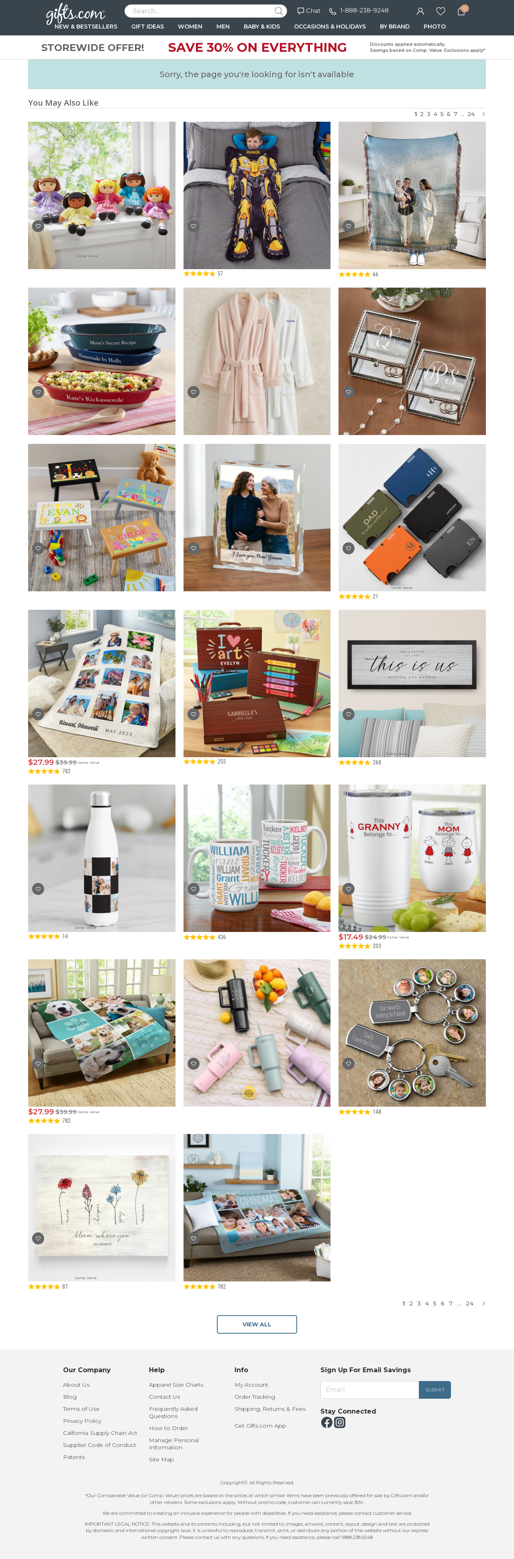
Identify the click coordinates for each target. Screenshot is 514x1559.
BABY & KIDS (262, 26)
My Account (251, 1384)
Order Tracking (255, 1396)
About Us (76, 1384)
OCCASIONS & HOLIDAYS (330, 26)
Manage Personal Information (174, 1443)
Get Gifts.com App (260, 1425)
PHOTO (435, 26)
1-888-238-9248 (364, 10)
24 (471, 114)
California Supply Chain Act (100, 1432)
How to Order (168, 1428)
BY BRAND (395, 26)
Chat (309, 10)
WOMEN (190, 26)
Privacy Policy (82, 1420)
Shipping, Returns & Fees (270, 1408)
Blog (70, 1396)
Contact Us (164, 1396)
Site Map (161, 1459)
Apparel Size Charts (176, 1384)
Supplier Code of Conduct (99, 1445)
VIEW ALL (257, 1324)
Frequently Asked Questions (173, 1412)
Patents (74, 1457)
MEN (223, 26)
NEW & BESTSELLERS (86, 26)
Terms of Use (81, 1408)
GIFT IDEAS (147, 26)
